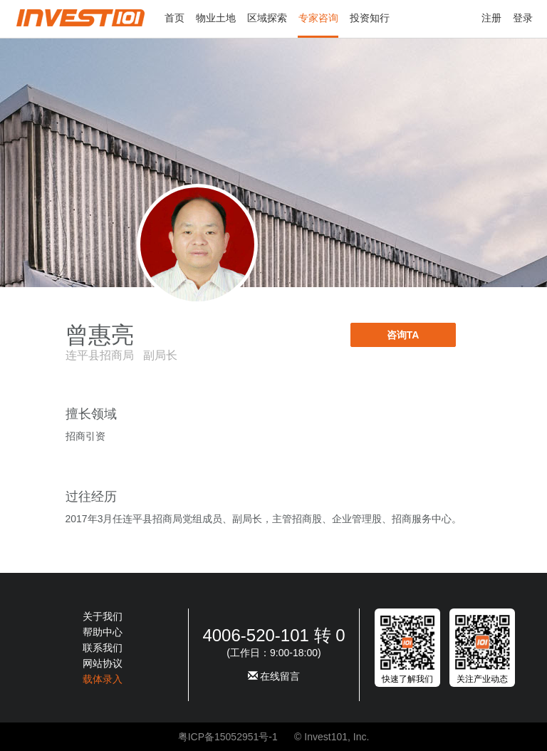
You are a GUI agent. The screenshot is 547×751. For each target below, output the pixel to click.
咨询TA (403, 335)
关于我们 (103, 616)
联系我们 (103, 647)
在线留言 (274, 676)
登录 (523, 18)
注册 (491, 18)
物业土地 (216, 18)
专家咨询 (318, 18)
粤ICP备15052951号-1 (228, 736)
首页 (174, 18)
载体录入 (103, 679)
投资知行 (370, 18)
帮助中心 (103, 632)
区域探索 (267, 18)
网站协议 (103, 663)
